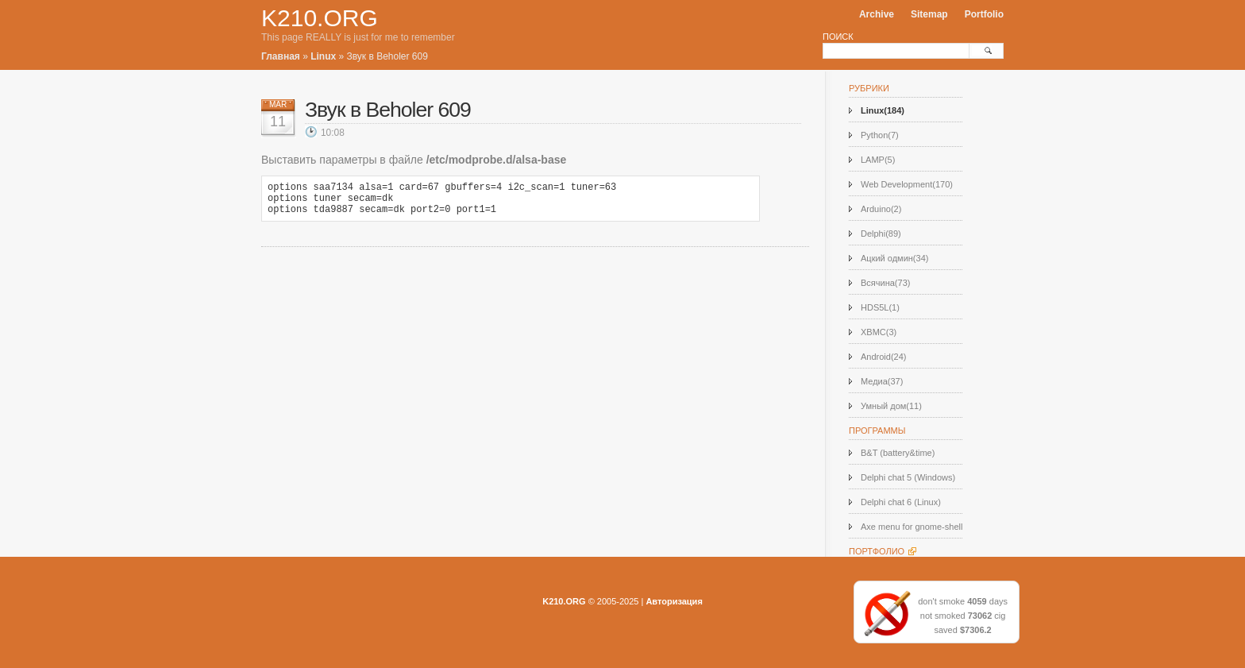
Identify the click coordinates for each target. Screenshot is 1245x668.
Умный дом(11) (891, 406)
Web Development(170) (907, 184)
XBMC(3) (878, 332)
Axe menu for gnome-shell (911, 526)
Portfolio (984, 14)
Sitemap (929, 14)
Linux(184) (882, 110)
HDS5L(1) (880, 307)
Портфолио (876, 551)
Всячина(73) (885, 283)
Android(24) (883, 356)
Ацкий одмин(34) (894, 258)
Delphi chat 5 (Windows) (908, 477)
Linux (323, 56)
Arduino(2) (881, 209)
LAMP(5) (878, 159)
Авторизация (674, 601)
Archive (876, 14)
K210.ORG (319, 18)
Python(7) (880, 135)
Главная (280, 56)
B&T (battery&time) (898, 453)
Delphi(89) (881, 233)
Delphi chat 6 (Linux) (901, 502)
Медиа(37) (882, 381)
